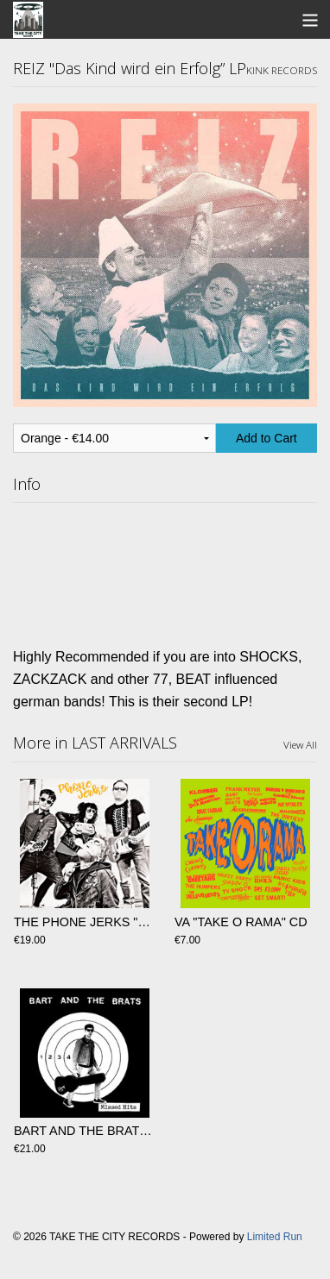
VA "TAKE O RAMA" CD (241, 922)
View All (300, 744)
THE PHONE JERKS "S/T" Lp (96, 922)
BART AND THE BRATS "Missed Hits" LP (128, 1131)
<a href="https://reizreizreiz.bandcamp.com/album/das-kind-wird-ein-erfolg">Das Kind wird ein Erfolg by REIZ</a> (165, 571)
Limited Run (274, 1237)
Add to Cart (266, 438)
